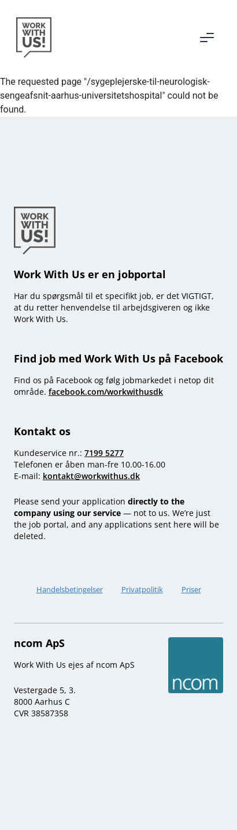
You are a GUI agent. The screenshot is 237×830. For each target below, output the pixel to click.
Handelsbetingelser (69, 589)
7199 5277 (104, 452)
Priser (191, 589)
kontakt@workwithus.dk (91, 475)
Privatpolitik (142, 589)
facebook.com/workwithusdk (106, 391)
